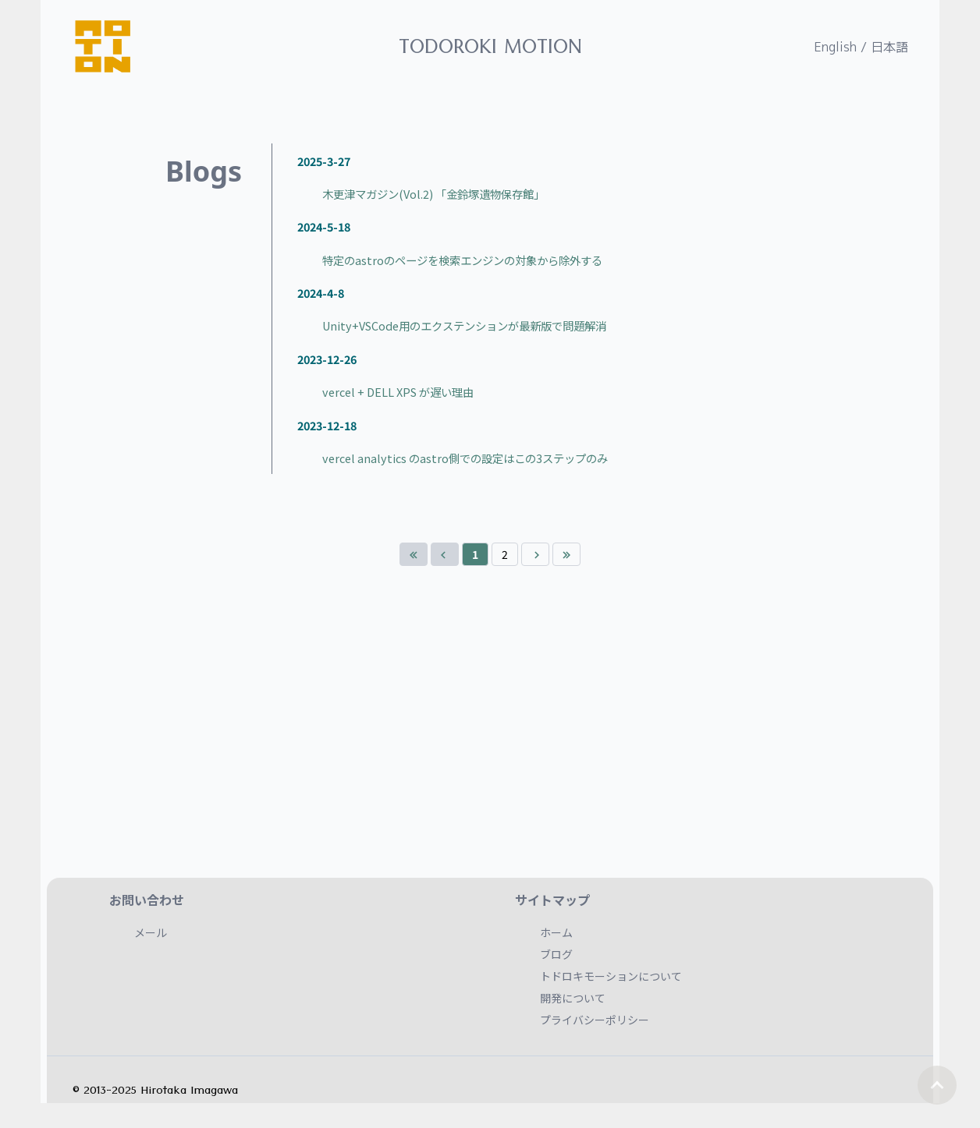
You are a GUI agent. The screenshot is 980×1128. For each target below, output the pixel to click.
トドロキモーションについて (611, 976)
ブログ (556, 954)
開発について (572, 998)
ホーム (556, 932)
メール (150, 932)
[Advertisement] (490, 744)
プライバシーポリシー (594, 1019)
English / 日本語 (861, 46)
